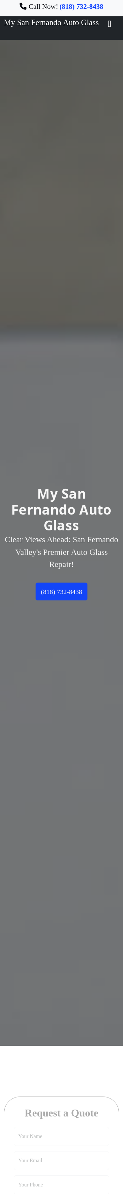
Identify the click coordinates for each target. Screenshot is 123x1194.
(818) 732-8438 (61, 593)
